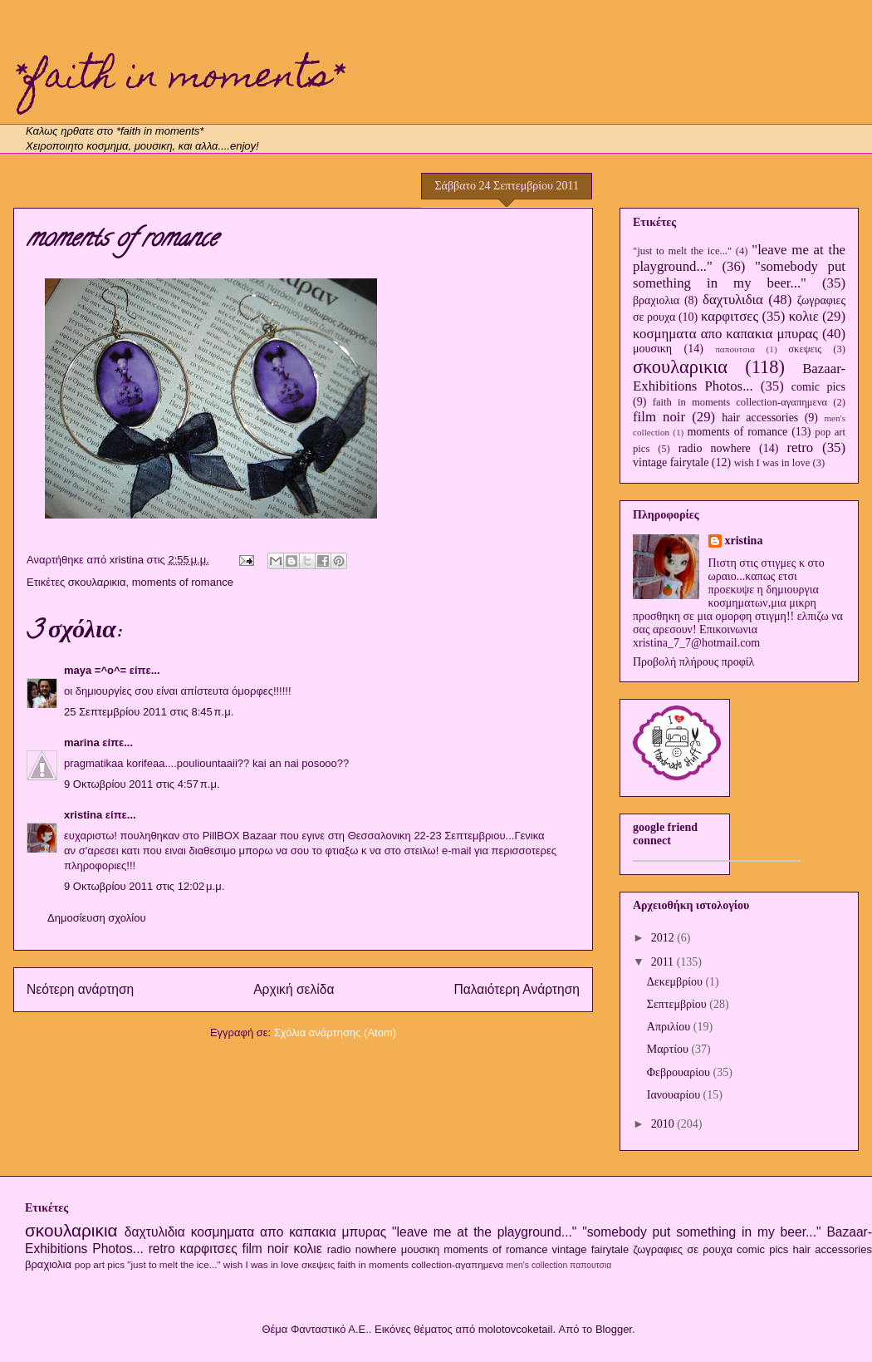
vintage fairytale (670, 462)
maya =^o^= (95, 670)
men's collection (537, 1265)
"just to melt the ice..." (682, 251)
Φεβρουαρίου (680, 1072)
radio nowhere (714, 448)
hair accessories (760, 417)
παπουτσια (735, 349)
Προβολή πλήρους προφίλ (693, 662)
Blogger (613, 1329)
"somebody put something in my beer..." (739, 274)
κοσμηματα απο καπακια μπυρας (725, 334)
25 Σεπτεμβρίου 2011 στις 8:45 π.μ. (148, 712)
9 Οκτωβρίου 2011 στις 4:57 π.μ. (142, 784)
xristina (83, 815)
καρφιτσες (729, 316)
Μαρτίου (669, 1049)
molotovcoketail (515, 1329)
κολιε (804, 316)
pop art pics (100, 1264)
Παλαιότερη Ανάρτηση (516, 989)
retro (799, 447)
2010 (664, 1124)
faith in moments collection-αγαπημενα (740, 402)
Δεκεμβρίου (676, 982)
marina (82, 742)
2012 (664, 938)
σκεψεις (804, 349)
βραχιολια (656, 300)
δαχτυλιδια (733, 299)
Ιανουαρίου (675, 1095)
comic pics (818, 387)
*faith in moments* (178, 79)
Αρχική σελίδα (293, 989)
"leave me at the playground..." (484, 1232)
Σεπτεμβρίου (678, 1004)
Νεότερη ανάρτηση (80, 989)
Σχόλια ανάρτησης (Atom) (335, 1032)
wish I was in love (772, 463)
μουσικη (652, 348)
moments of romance (182, 582)
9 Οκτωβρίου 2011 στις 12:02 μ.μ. (144, 886)
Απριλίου (670, 1026)
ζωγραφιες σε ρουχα (682, 1249)
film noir (659, 417)
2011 (664, 962)
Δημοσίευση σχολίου (96, 918)
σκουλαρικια (97, 582)
